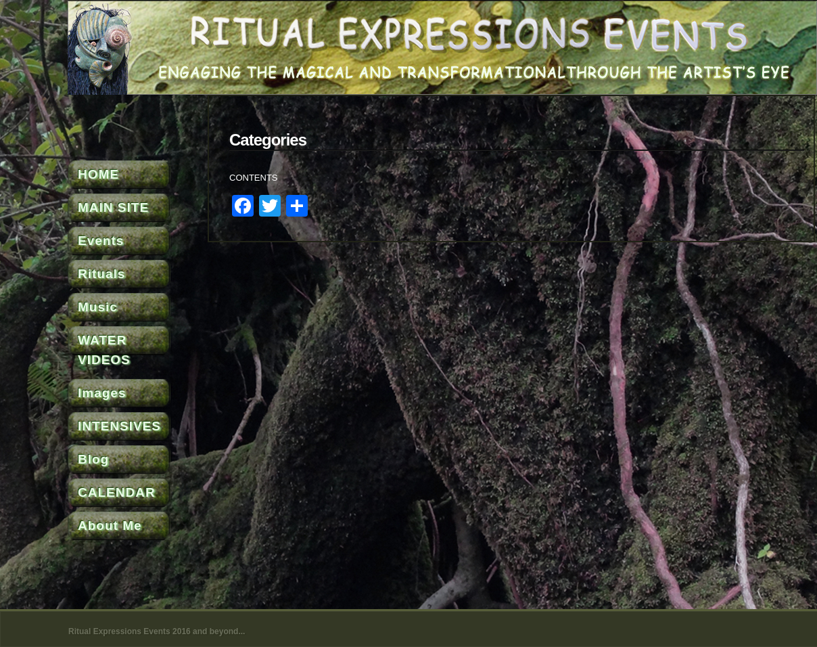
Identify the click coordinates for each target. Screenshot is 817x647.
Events (101, 240)
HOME (98, 174)
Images (102, 393)
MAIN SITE (113, 207)
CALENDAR (117, 492)
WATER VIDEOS (104, 350)
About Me (110, 525)
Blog (93, 459)
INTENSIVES (119, 426)
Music (98, 307)
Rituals (101, 274)
